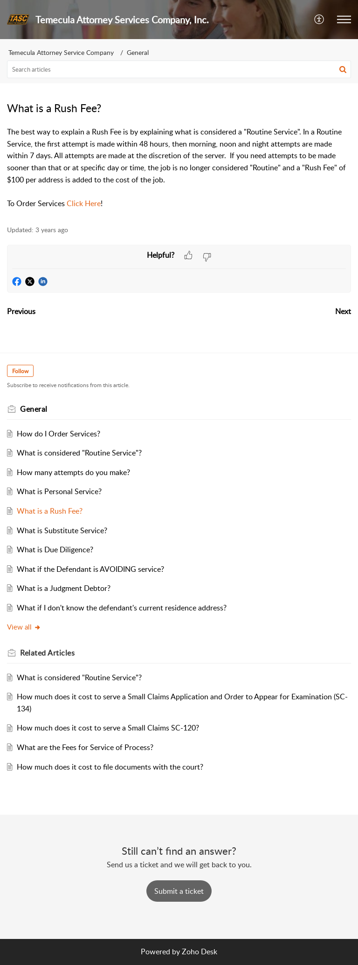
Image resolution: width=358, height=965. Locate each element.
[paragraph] (179, 167)
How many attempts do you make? (73, 472)
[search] (179, 69)
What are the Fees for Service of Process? (85, 747)
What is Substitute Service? (62, 530)
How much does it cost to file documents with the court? (110, 767)
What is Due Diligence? (55, 549)
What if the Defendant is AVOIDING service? (90, 569)
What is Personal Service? (59, 491)
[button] (319, 19)
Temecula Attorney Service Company (61, 52)
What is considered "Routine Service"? (79, 453)
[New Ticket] (179, 891)
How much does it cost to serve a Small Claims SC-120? (108, 728)
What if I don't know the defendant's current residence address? (122, 608)
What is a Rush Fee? (50, 511)
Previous (21, 311)
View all (24, 626)
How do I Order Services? (58, 434)
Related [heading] (47, 653)
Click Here (84, 203)
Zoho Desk (199, 951)
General (138, 52)
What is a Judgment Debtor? (63, 588)
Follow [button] (20, 371)
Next (343, 311)
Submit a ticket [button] (179, 891)
